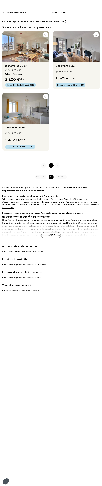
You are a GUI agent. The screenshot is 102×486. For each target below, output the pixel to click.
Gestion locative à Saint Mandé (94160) (21, 268)
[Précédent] (43, 159)
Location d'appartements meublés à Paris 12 (23, 255)
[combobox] (21, 22)
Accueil (6, 181)
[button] (5, 481)
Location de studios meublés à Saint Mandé (23, 229)
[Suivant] (57, 159)
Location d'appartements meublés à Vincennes (25, 242)
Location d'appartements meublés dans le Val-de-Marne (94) (44, 181)
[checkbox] (45, 29)
